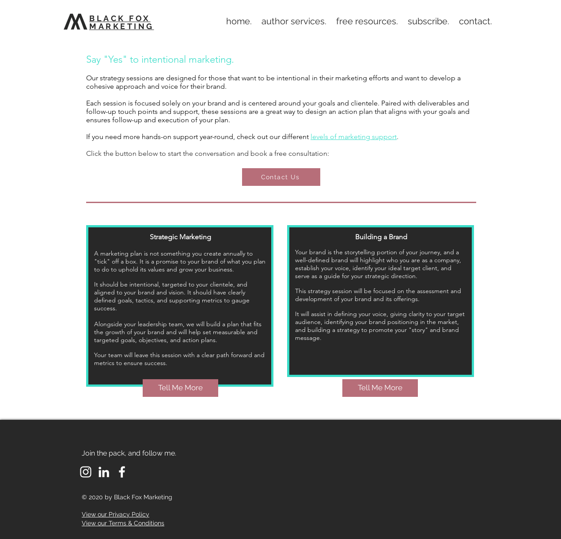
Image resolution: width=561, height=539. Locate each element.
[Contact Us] (281, 177)
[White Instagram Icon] (85, 471)
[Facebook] (121, 471)
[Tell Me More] (180, 388)
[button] (294, 21)
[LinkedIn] (103, 471)
